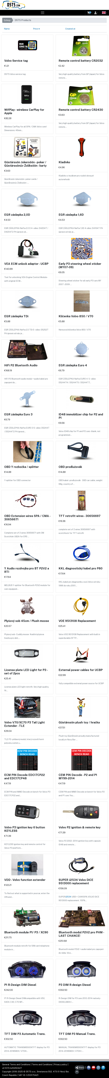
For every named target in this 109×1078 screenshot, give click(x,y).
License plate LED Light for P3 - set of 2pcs (26, 671)
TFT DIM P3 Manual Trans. (77, 1034)
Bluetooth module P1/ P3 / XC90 (26, 932)
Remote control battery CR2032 (81, 60)
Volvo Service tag (16, 60)
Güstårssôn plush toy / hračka (79, 722)
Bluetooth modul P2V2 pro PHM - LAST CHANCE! (81, 934)
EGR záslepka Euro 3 (18, 414)
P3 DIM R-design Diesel (75, 985)
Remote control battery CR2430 (81, 109)
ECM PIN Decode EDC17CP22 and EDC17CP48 (24, 776)
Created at (70, 29)
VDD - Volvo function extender (24, 880)
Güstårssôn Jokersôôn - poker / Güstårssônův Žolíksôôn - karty (25, 164)
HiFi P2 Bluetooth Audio (20, 365)
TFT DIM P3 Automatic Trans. (24, 1034)
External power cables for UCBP (81, 670)
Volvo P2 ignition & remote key (79, 827)
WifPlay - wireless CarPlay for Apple (24, 111)
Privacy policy (60, 1064)
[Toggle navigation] (42, 13)
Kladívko (64, 162)
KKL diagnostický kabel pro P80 (80, 568)
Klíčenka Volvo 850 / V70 (76, 316)
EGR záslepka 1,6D (71, 214)
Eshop (7, 20)
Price (36, 29)
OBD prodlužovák (70, 467)
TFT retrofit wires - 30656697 (79, 516)
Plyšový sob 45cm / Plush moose (26, 621)
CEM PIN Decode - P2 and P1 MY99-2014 (78, 776)
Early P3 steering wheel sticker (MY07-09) (80, 265)
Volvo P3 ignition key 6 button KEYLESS (24, 829)
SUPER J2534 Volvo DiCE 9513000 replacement (76, 881)
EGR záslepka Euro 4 (73, 365)
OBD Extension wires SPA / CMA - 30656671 (27, 517)
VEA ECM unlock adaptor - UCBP (26, 263)
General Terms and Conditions (16, 1064)
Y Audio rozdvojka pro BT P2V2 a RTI (26, 570)
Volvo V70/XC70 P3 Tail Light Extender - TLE (24, 724)
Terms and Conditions (42, 1064)
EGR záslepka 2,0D (17, 214)
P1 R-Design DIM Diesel (20, 985)
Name (7, 29)
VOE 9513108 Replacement (77, 621)
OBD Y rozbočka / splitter (21, 467)
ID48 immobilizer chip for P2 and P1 (81, 416)
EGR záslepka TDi (16, 316)
